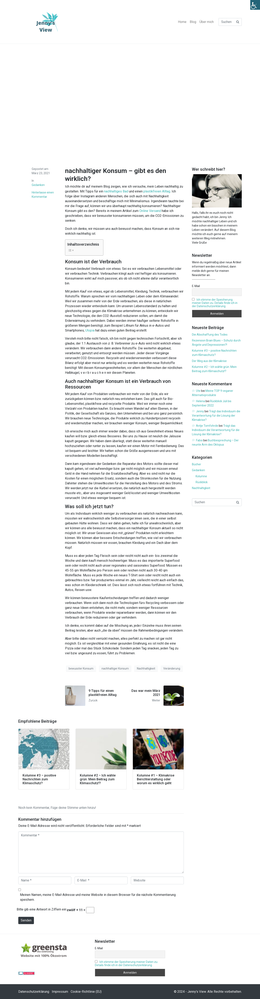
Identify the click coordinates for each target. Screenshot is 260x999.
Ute (198, 390)
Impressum (60, 992)
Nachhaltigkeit (146, 668)
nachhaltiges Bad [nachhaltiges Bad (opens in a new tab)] (116, 191)
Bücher (196, 464)
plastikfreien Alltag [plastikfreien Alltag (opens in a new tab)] (156, 191)
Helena (200, 401)
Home (182, 22)
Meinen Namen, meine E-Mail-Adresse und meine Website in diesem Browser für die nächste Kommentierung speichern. (98, 897)
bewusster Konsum (81, 668)
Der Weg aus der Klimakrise (209, 361)
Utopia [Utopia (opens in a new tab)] (89, 330)
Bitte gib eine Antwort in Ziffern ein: (42, 909)
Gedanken (38, 185)
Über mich (206, 22)
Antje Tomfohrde (207, 425)
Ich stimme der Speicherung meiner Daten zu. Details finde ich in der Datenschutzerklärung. (214, 303)
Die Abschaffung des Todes (210, 334)
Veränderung (171, 668)
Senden (26, 920)
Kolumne (201, 476)
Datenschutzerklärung (33, 992)
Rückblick (202, 482)
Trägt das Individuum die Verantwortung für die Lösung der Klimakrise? (216, 415)
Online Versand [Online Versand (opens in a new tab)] (150, 211)
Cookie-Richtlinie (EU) (86, 992)
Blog (193, 22)
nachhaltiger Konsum (115, 668)
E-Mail (196, 286)
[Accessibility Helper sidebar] (255, 5)
